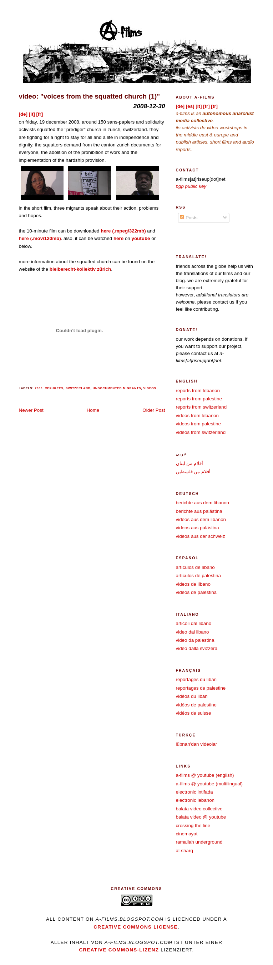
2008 (38, 388)
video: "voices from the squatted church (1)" (89, 96)
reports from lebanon (198, 390)
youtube (140, 238)
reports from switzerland (201, 407)
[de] (23, 114)
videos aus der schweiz (200, 536)
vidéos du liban (192, 696)
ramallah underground (199, 842)
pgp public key (191, 186)
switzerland (78, 388)
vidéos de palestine (196, 705)
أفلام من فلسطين (193, 471)
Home (93, 410)
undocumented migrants (117, 388)
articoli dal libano (194, 623)
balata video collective (199, 808)
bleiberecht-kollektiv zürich (80, 269)
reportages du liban (196, 679)
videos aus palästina (197, 527)
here (118, 238)
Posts (188, 217)
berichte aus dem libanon (202, 502)
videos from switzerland (201, 432)
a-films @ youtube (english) (205, 775)
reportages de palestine (201, 688)
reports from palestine (199, 398)
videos (149, 388)
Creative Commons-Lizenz (119, 949)
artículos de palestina (198, 575)
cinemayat (187, 833)
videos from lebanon (197, 415)
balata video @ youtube (201, 817)
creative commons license (135, 927)
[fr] (39, 114)
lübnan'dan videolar (196, 744)
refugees (54, 388)
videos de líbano (193, 584)
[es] (190, 106)
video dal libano (192, 632)
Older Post (153, 410)
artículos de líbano (195, 567)
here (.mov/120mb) (40, 238)
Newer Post (31, 410)
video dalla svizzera (197, 648)
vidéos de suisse (193, 713)
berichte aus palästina (199, 511)
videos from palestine (198, 423)
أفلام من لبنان (189, 463)
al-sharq (184, 850)
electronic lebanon (195, 800)
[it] (32, 114)
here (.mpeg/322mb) (123, 231)
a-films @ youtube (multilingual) (209, 783)
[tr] (214, 106)
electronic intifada (194, 792)
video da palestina (195, 640)
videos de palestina (196, 592)
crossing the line (193, 825)
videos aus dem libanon (201, 519)
